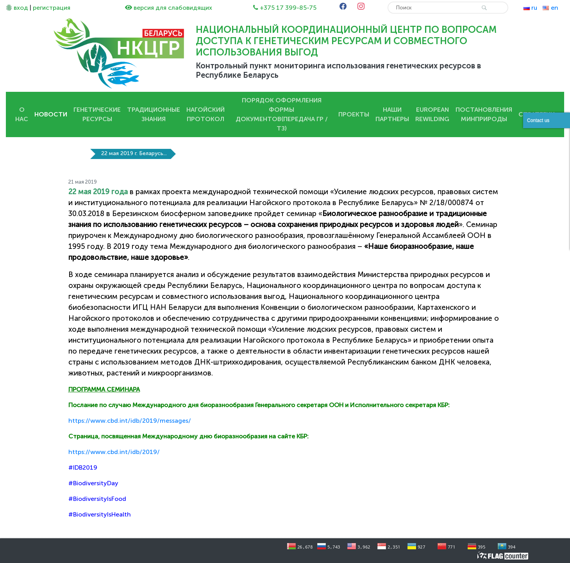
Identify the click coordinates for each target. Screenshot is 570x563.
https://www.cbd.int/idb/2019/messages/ (129, 420)
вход (21, 7)
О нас (21, 114)
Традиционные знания (153, 114)
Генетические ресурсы (97, 114)
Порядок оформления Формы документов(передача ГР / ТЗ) (282, 114)
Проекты (353, 114)
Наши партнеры (392, 114)
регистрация (51, 7)
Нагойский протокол (205, 114)
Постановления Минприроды (484, 114)
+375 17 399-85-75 (288, 7)
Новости (50, 114)
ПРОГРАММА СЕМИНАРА (104, 389)
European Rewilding (432, 114)
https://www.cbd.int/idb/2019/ (114, 452)
